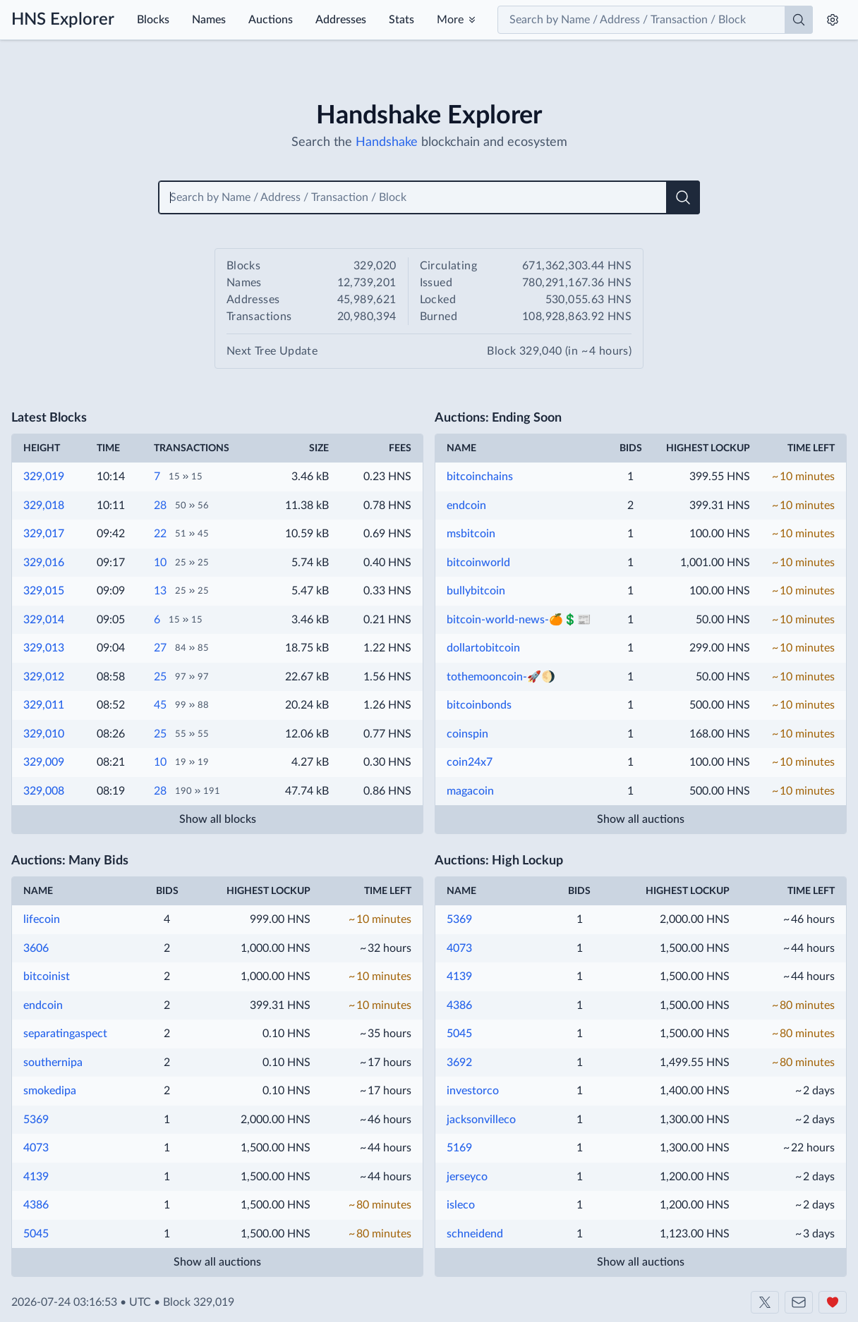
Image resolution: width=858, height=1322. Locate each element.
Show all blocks (217, 819)
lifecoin (41, 919)
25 (160, 677)
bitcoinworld (478, 562)
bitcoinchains (480, 476)
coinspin (467, 734)
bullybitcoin (476, 590)
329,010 (43, 734)
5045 (36, 1234)
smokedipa (49, 1090)
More (450, 19)
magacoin (470, 791)
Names (209, 19)
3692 (459, 1062)
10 (160, 562)
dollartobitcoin (483, 648)
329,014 (43, 619)
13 (160, 590)
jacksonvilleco (481, 1119)
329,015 (43, 590)
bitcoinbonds (479, 705)
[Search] (799, 20)
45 (160, 705)
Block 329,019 (198, 1302)
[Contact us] (799, 1302)
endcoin (466, 505)
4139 (36, 1176)
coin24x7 (470, 762)
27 (160, 648)
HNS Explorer (62, 19)
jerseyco (467, 1176)
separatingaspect (65, 1033)
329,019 (43, 476)
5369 (36, 1119)
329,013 (43, 648)
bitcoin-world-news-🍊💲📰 (519, 619)
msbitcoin (471, 533)
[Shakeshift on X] (765, 1302)
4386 (36, 1205)
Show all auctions (640, 819)
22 (160, 533)
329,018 (43, 505)
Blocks (153, 19)
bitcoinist (46, 976)
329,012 (43, 677)
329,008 (43, 791)
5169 (459, 1147)
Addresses (340, 19)
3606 (36, 948)
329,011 (43, 705)
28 (160, 505)
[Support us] (832, 1302)
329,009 (43, 762)
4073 (36, 1147)
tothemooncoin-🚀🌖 (501, 677)
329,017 (43, 533)
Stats (401, 19)
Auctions (270, 19)
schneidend (475, 1234)
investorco (473, 1090)
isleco (461, 1205)
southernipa (53, 1062)
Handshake (387, 142)
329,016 (43, 562)
